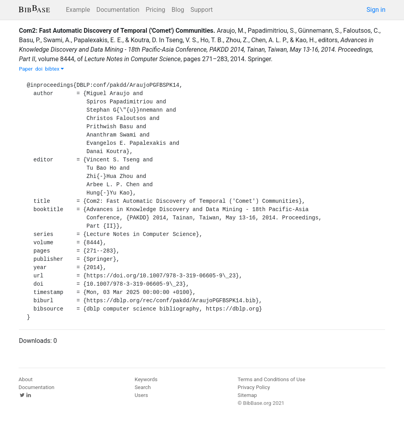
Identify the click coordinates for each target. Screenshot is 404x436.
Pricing (155, 9)
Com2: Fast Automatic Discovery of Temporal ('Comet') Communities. (117, 30)
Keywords (146, 379)
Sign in (376, 9)
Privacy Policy (254, 387)
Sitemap (247, 395)
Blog (178, 9)
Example (78, 9)
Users (141, 395)
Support (202, 9)
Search (143, 387)
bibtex (54, 69)
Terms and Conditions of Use (271, 379)
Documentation (117, 9)
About (26, 379)
